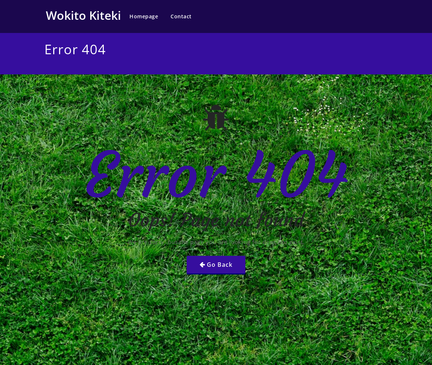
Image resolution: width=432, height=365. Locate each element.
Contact (181, 16)
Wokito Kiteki (83, 15)
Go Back (220, 265)
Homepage (143, 16)
